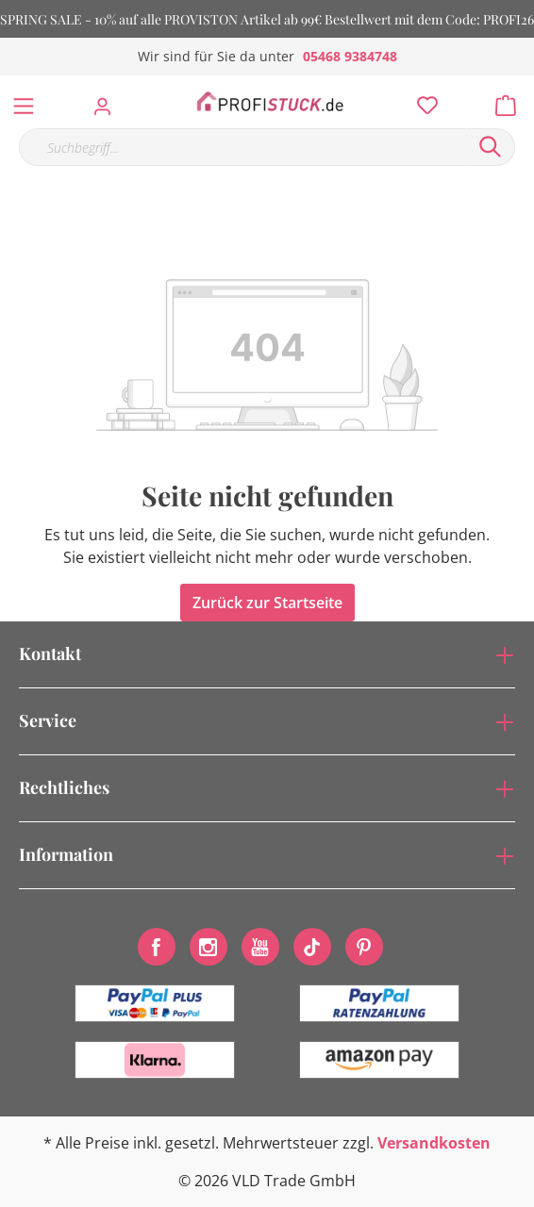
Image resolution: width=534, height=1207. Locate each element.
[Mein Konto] (108, 101)
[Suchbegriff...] (242, 147)
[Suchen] (490, 147)
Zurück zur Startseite (267, 602)
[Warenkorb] (511, 101)
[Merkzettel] (422, 101)
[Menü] (23, 102)
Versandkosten (434, 1143)
